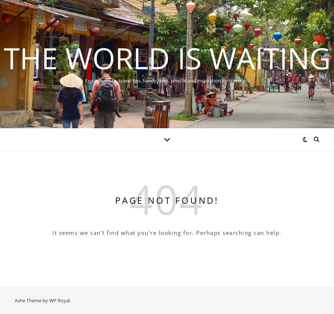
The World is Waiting (167, 58)
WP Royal (59, 300)
